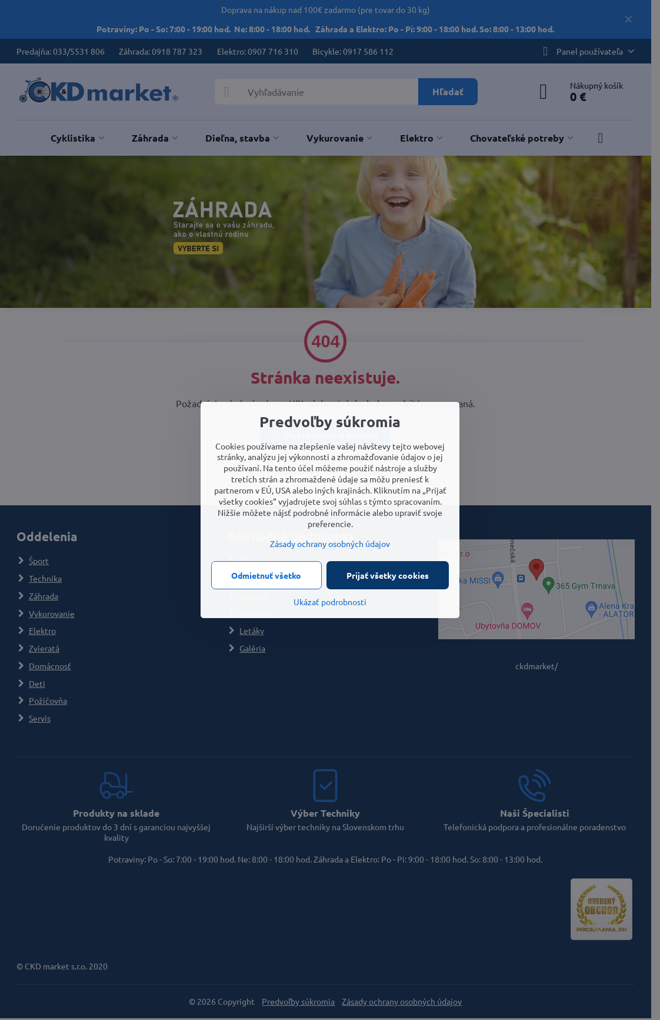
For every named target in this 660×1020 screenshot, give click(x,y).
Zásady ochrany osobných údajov (330, 543)
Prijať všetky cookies (387, 575)
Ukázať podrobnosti (330, 601)
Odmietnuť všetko (266, 575)
